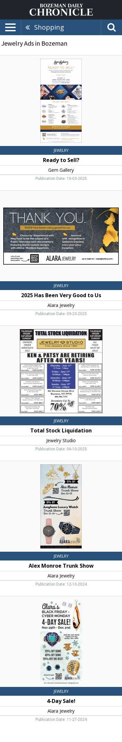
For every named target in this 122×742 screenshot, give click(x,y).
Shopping (49, 27)
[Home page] (61, 9)
